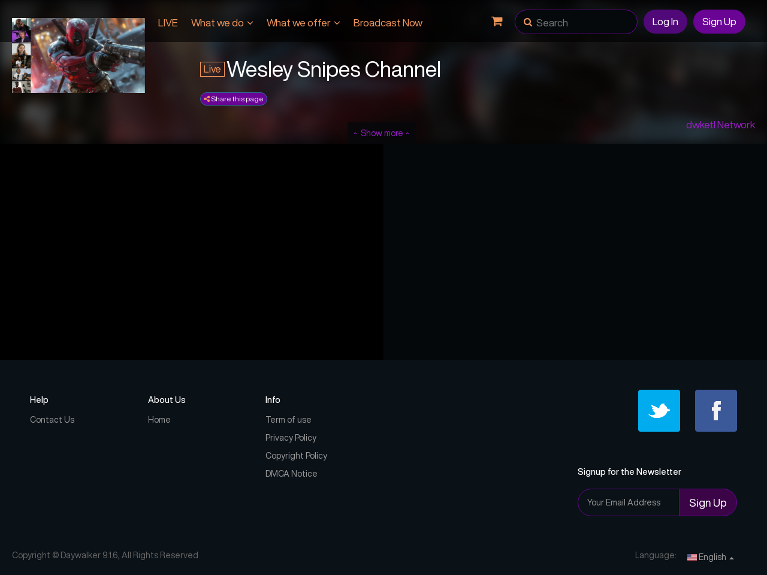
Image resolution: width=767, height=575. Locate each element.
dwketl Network (720, 124)
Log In (665, 21)
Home (159, 420)
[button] (528, 18)
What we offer (303, 22)
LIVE (168, 22)
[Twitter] (659, 411)
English (710, 557)
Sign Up (719, 21)
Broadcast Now (388, 22)
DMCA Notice (291, 473)
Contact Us (52, 420)
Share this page (234, 99)
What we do (222, 22)
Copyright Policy (296, 455)
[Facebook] (716, 411)
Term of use (288, 420)
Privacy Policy (290, 437)
